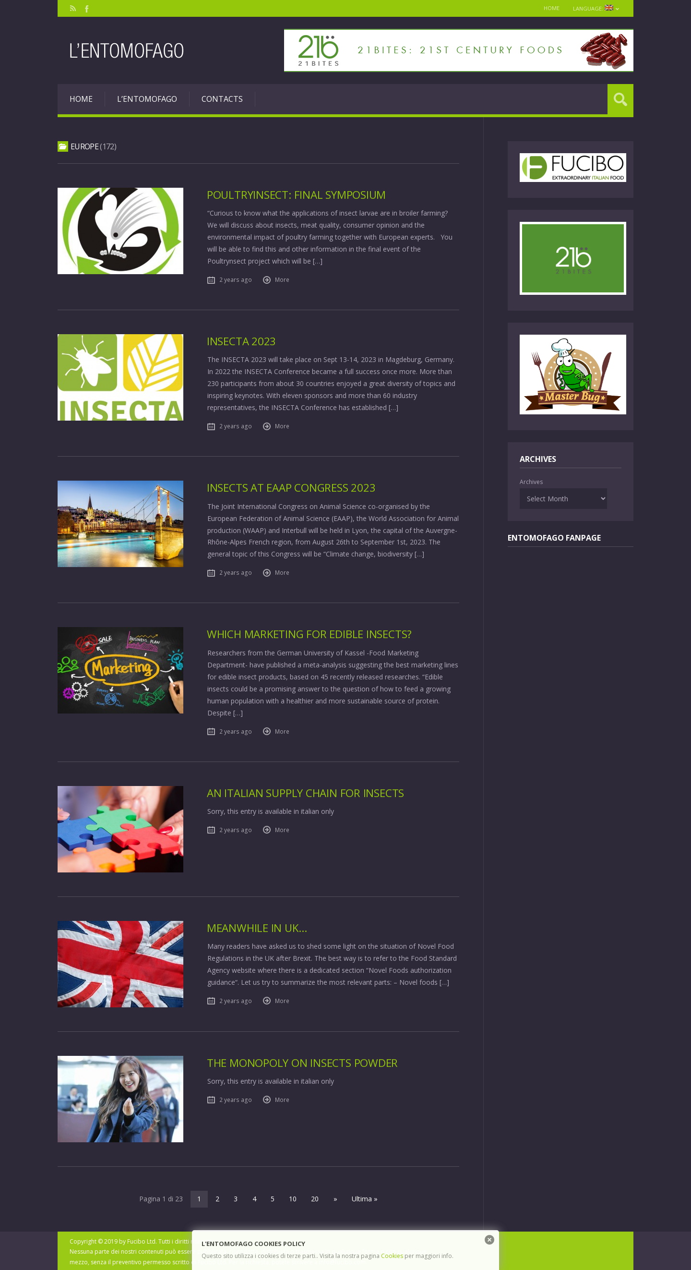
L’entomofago (147, 99)
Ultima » (364, 1196)
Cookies (392, 1256)
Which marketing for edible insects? (309, 632)
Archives (531, 482)
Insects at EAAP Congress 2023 (291, 486)
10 (293, 1196)
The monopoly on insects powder (302, 1060)
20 (315, 1196)
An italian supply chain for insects (305, 790)
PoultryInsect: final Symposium (296, 194)
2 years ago (235, 279)
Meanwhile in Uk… (257, 925)
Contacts (222, 99)
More (282, 279)
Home (550, 8)
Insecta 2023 (241, 340)
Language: (595, 8)
